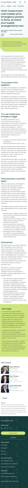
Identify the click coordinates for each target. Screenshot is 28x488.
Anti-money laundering (8, 466)
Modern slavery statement (9, 476)
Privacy (3, 451)
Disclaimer (4, 448)
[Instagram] (5, 428)
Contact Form (13, 433)
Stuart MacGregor (16, 385)
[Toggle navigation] (25, 2)
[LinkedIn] (2, 428)
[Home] (8, 2)
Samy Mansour (15, 367)
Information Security (7, 460)
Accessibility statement (7, 473)
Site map (3, 454)
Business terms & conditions (9, 463)
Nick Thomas (14, 376)
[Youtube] (11, 428)
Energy (4, 398)
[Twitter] (8, 428)
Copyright (4, 445)
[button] (20, 2)
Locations (13, 437)
